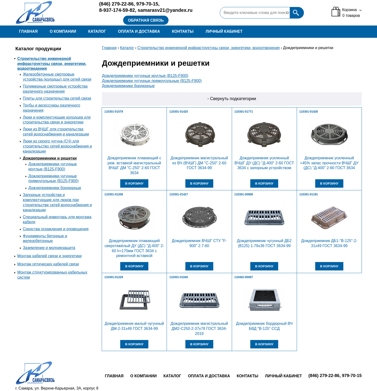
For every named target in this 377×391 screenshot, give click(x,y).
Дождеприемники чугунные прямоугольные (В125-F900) (152, 81)
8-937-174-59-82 (117, 10)
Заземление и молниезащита (49, 248)
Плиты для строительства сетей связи (57, 98)
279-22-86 (116, 3)
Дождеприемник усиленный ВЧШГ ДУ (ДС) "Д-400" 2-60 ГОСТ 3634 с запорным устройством (264, 163)
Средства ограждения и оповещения (55, 229)
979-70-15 (147, 3)
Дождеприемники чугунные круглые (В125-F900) (145, 76)
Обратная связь (146, 20)
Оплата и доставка (139, 31)
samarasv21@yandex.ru (165, 10)
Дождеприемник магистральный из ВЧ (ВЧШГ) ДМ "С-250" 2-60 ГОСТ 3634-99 (199, 163)
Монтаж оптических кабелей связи (48, 264)
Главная (28, 31)
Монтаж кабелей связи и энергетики (49, 256)
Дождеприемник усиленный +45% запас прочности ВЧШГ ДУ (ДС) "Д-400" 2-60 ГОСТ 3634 (329, 163)
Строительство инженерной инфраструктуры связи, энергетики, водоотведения (51, 64)
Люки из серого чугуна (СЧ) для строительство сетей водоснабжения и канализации (57, 146)
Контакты (183, 31)
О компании (63, 31)
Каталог (97, 31)
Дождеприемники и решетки (50, 158)
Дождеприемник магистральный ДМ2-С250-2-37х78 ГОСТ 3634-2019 (199, 328)
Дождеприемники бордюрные (54, 188)
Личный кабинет (224, 31)
